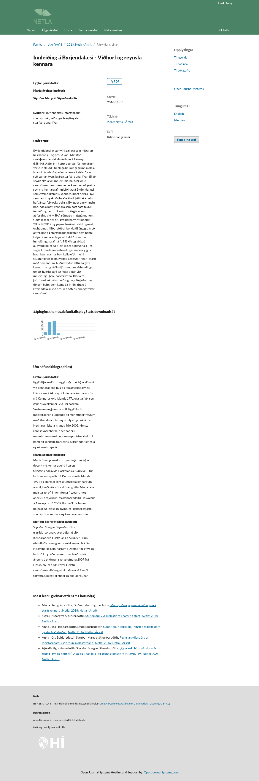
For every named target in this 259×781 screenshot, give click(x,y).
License (154, 703)
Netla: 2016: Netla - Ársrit (85, 632)
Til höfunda (181, 64)
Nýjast (31, 30)
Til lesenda (180, 57)
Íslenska (179, 120)
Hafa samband (114, 30)
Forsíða (37, 44)
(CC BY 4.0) (164, 703)
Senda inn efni (88, 30)
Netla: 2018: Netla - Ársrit (79, 610)
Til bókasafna (182, 70)
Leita (224, 30)
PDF (116, 81)
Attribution (126, 703)
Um (67, 30)
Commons (114, 703)
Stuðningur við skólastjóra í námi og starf (113, 616)
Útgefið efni (50, 30)
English (179, 113)
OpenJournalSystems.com (161, 772)
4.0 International (141, 703)
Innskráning (225, 3)
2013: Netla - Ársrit (79, 44)
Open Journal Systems (189, 89)
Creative (104, 703)
